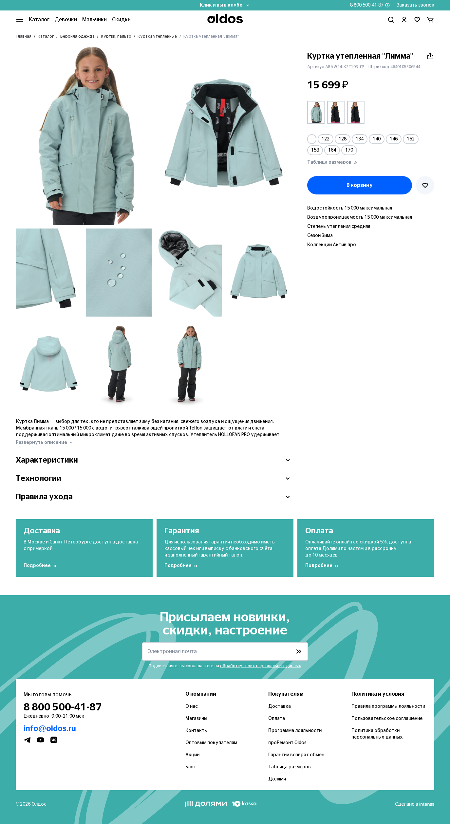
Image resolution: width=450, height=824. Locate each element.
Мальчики (94, 19)
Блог (190, 767)
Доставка (279, 706)
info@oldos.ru (50, 729)
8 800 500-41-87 (367, 5)
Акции (192, 755)
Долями (277, 779)
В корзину (360, 185)
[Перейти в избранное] (417, 20)
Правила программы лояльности (388, 706)
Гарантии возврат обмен (296, 755)
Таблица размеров (289, 767)
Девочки (66, 19)
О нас (191, 706)
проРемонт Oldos (287, 743)
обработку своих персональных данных (260, 666)
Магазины (196, 718)
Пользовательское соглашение (386, 718)
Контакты (196, 730)
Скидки (121, 19)
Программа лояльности (295, 730)
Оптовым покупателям (211, 743)
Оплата (276, 718)
